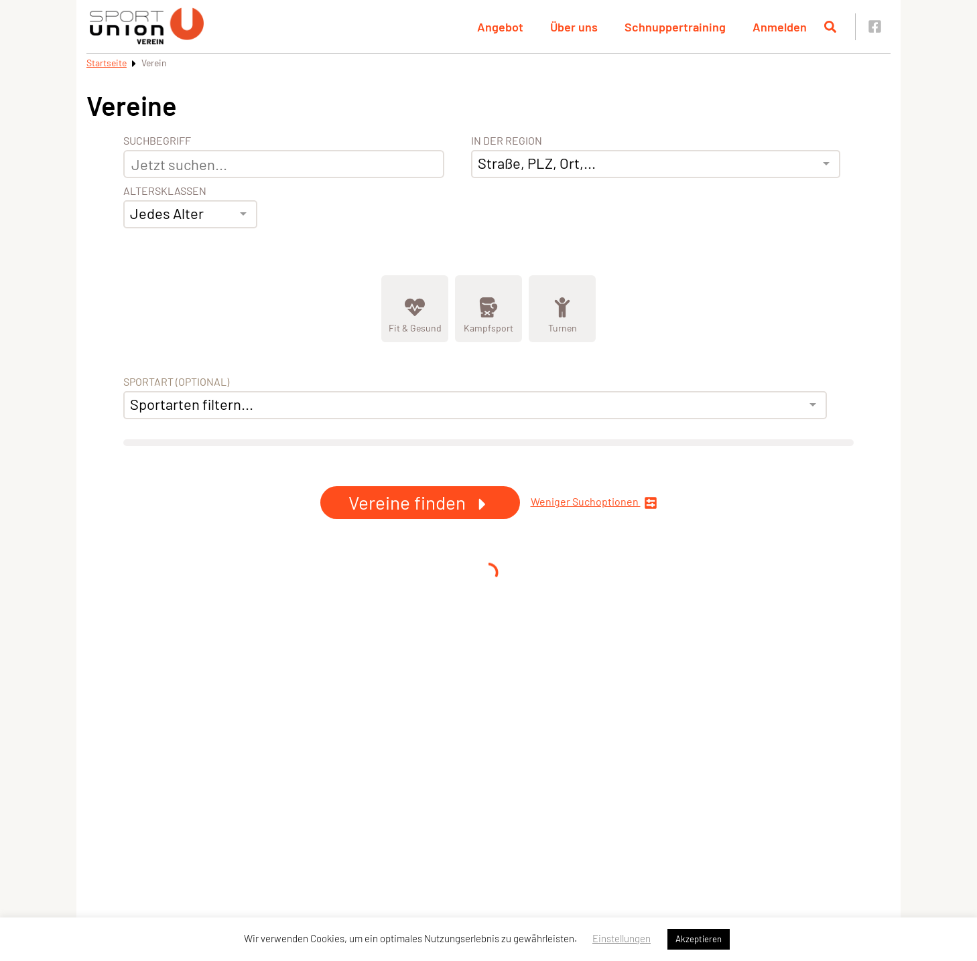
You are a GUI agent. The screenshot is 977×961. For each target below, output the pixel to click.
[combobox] (190, 214)
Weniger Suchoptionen (594, 503)
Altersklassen (164, 191)
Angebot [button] (500, 26)
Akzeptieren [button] (698, 939)
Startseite (106, 62)
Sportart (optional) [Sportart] (176, 382)
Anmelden (780, 26)
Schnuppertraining (675, 26)
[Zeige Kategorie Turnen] (562, 308)
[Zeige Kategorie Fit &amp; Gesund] (414, 308)
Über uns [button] (574, 26)
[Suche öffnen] (830, 27)
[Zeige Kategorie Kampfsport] (488, 308)
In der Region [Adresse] (506, 141)
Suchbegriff (157, 141)
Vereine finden (420, 502)
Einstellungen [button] (621, 938)
